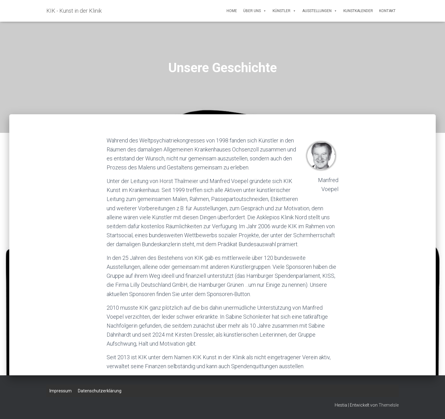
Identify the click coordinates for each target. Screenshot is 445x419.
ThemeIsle (389, 405)
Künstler (284, 11)
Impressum (60, 390)
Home (232, 11)
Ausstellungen (319, 11)
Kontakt (387, 11)
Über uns (254, 11)
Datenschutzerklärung (99, 390)
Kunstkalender (358, 11)
